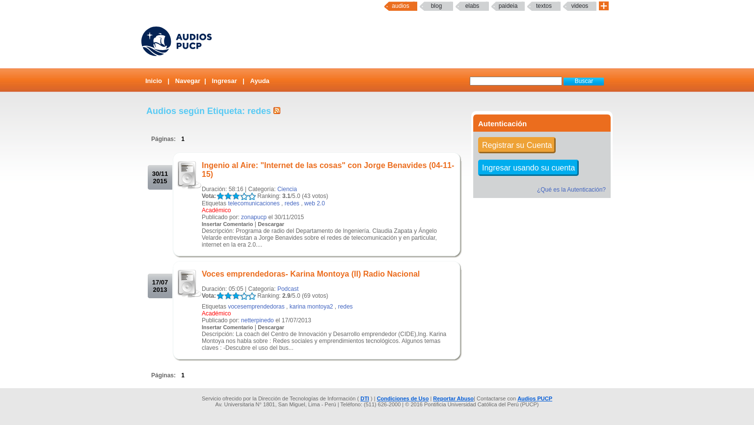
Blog (436, 5)
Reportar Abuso (453, 398)
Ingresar (224, 81)
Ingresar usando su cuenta (528, 168)
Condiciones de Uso (403, 398)
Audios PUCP (534, 398)
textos (544, 5)
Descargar (271, 224)
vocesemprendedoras (256, 306)
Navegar (187, 81)
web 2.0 (314, 203)
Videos (580, 5)
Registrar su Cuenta (517, 145)
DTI (364, 398)
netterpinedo (257, 320)
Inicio (153, 81)
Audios (400, 5)
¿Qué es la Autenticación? (571, 189)
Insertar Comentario (227, 224)
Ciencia (287, 189)
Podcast (287, 288)
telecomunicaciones (253, 203)
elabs (472, 5)
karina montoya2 (311, 306)
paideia (508, 5)
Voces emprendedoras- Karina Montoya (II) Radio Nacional (311, 274)
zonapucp (254, 217)
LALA (220, 196)
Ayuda (259, 81)
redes (292, 203)
